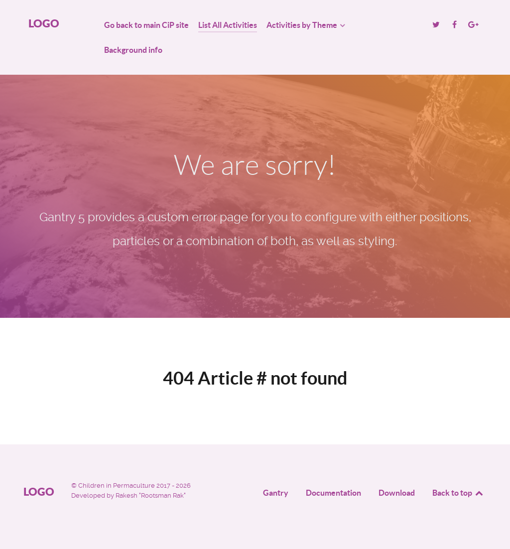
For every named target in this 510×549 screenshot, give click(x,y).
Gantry (275, 492)
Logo (43, 23)
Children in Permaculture (117, 485)
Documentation (333, 492)
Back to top (458, 492)
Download (397, 492)
